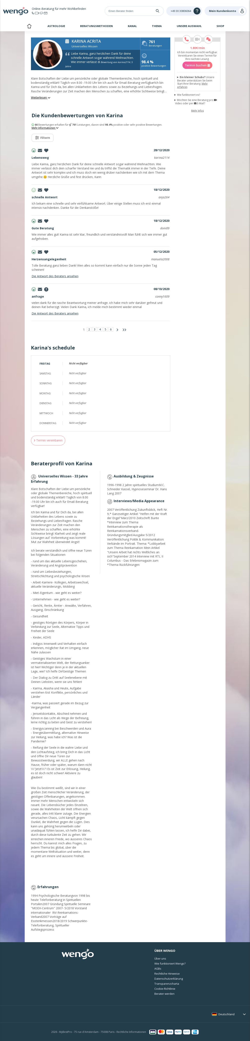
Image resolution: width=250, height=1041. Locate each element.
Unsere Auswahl (189, 26)
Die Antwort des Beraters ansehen (55, 276)
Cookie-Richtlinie (164, 989)
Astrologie (56, 26)
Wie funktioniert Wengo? (170, 963)
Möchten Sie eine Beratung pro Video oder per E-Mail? (195, 101)
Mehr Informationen (45, 128)
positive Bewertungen (153, 64)
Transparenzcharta (166, 984)
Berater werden (164, 994)
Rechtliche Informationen (131, 1032)
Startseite (29, 26)
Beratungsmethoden (96, 26)
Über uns (160, 958)
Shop (220, 26)
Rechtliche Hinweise (167, 973)
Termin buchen (197, 65)
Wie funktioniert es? (188, 95)
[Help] (184, 11)
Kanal (132, 26)
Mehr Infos (197, 110)
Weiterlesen (40, 97)
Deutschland (226, 1014)
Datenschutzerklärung (168, 978)
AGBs (157, 968)
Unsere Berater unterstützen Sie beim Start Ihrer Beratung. (196, 82)
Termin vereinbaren (48, 440)
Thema (157, 26)
